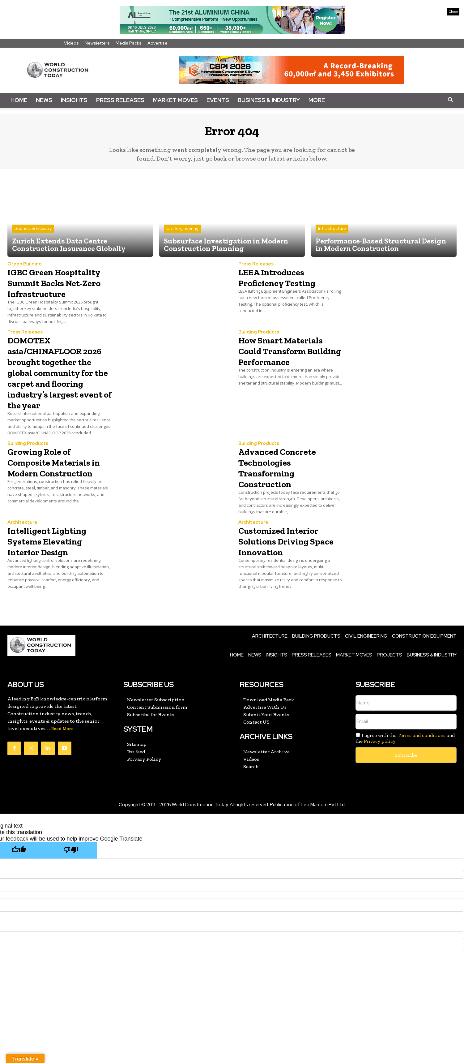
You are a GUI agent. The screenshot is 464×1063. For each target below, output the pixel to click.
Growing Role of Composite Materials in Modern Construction (58, 493)
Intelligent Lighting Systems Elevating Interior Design (56, 567)
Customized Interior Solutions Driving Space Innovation (287, 567)
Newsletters (97, 43)
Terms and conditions (421, 761)
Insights (74, 100)
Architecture (22, 548)
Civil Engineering (182, 233)
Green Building (24, 268)
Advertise (157, 43)
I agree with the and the (405, 764)
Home (19, 100)
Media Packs (129, 43)
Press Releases (120, 100)
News (44, 100)
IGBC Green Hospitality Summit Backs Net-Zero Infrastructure (55, 292)
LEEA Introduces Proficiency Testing (285, 282)
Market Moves (175, 100)
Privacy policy (379, 767)
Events (217, 100)
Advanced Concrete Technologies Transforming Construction (286, 493)
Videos (71, 43)
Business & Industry (269, 100)
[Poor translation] (71, 876)
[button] (450, 100)
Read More (62, 755)
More (317, 100)
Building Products (258, 347)
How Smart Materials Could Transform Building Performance (289, 371)
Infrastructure (332, 233)
